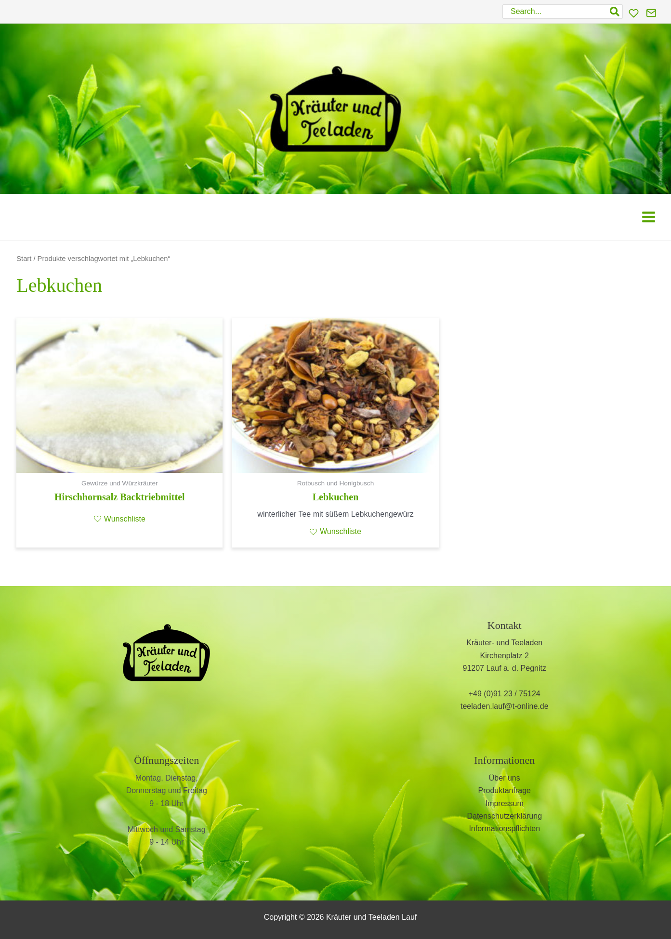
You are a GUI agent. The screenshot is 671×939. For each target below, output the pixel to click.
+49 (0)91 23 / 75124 (504, 694)
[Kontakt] (651, 13)
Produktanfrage (504, 790)
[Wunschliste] (634, 13)
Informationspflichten (504, 828)
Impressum (505, 803)
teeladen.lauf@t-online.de (504, 706)
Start (23, 258)
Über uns (504, 778)
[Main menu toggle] (648, 217)
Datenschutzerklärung (504, 816)
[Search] (615, 11)
